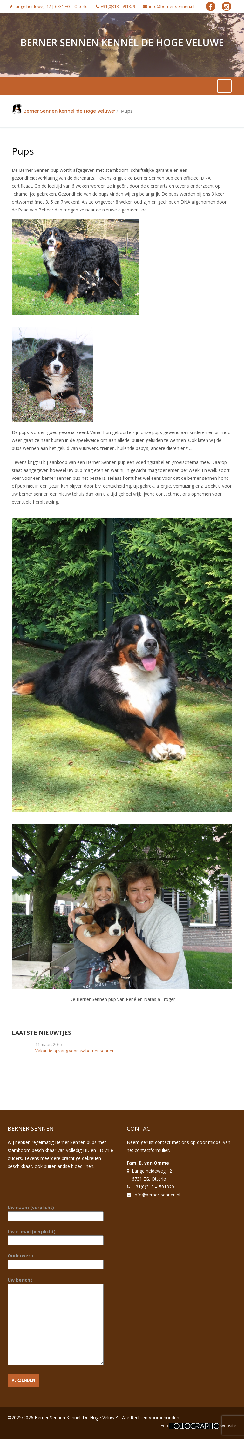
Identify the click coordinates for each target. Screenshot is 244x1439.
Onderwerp (56, 1260)
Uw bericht (56, 1321)
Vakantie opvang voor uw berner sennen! (75, 1051)
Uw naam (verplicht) (56, 1211)
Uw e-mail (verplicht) (56, 1235)
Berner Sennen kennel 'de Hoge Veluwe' (69, 111)
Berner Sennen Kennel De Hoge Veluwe (122, 42)
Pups (23, 150)
